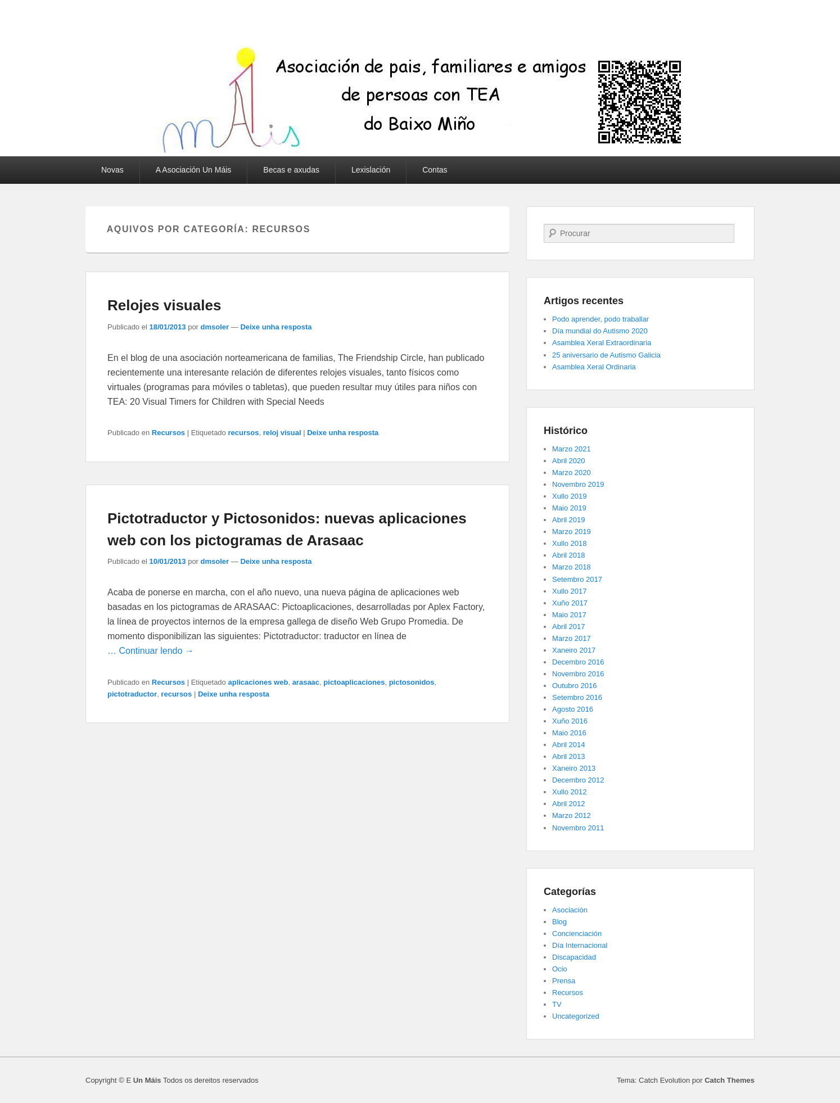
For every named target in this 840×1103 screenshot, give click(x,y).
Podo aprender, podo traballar (600, 319)
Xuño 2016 (570, 721)
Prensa (563, 981)
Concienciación (577, 933)
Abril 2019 (568, 520)
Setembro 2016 (577, 697)
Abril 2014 (568, 744)
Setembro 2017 (577, 579)
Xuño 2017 (570, 603)
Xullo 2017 (569, 591)
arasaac (305, 682)
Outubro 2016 (574, 685)
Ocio (559, 969)
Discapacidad (574, 957)
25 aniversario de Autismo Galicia (606, 355)
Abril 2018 (568, 555)
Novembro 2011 (578, 828)
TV (557, 1004)
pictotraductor (132, 694)
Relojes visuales (164, 305)
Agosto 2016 (572, 709)
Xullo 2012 (569, 792)
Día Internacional (579, 945)
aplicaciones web (258, 682)
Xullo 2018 (569, 543)
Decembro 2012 (578, 780)
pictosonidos (412, 682)
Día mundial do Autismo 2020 (600, 331)
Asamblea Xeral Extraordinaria (601, 342)
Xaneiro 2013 (573, 768)
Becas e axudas (291, 169)
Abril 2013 (568, 756)
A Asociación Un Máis (194, 169)
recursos (243, 432)
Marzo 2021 (571, 449)
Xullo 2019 (569, 496)
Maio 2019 (569, 508)
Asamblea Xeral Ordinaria (594, 367)
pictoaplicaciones (354, 682)
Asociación (570, 910)
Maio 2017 (569, 615)
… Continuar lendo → (150, 651)
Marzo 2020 (571, 472)
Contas (434, 169)
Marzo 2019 (571, 531)
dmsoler (215, 327)
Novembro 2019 (578, 484)
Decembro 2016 (578, 662)
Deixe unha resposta (275, 327)
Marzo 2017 (571, 638)
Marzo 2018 (571, 567)
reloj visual (282, 432)
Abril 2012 (568, 803)
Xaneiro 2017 (573, 650)
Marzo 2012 (571, 815)
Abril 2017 (568, 626)
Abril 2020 (568, 460)
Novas (112, 169)
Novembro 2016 (578, 674)
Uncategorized (575, 1016)
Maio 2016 (569, 733)
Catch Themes (729, 1080)
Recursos (168, 432)
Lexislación (370, 169)
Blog (559, 921)
